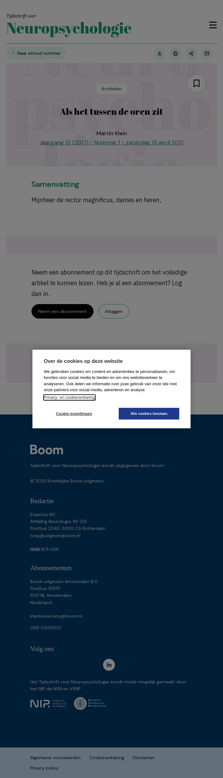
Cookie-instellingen (74, 414)
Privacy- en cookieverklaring (69, 397)
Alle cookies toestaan (149, 413)
